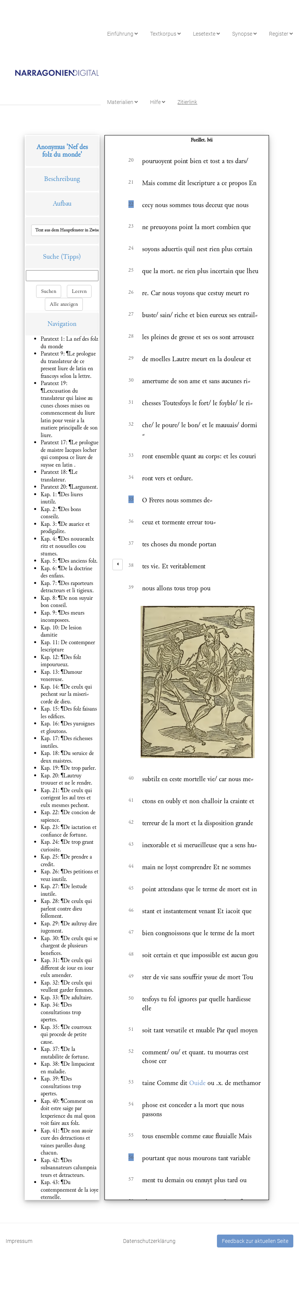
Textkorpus (165, 34)
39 (131, 587)
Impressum (19, 1241)
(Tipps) (71, 256)
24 (131, 248)
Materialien (122, 102)
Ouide (197, 1083)
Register (281, 34)
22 (131, 204)
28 (131, 336)
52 (131, 1051)
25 (131, 270)
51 (131, 1029)
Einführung (122, 34)
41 (131, 800)
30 (131, 380)
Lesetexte (206, 34)
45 (131, 888)
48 (131, 954)
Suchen (48, 291)
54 (131, 1104)
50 (131, 998)
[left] (117, 564)
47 (131, 932)
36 (131, 521)
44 (131, 866)
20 (131, 160)
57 (131, 1179)
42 (131, 822)
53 (131, 1082)
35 (131, 499)
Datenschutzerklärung (149, 1241)
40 (131, 778)
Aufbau (62, 203)
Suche (51, 256)
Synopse (244, 34)
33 (131, 455)
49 (131, 976)
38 (131, 565)
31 (131, 402)
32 (131, 424)
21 (131, 182)
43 (131, 844)
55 (131, 1135)
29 (131, 358)
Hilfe (157, 102)
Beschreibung (62, 179)
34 (131, 477)
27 (131, 314)
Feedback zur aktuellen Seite (255, 1241)
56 (131, 1157)
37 (131, 543)
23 (131, 226)
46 (131, 910)
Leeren (79, 291)
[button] (84, 230)
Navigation (61, 324)
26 (131, 292)
